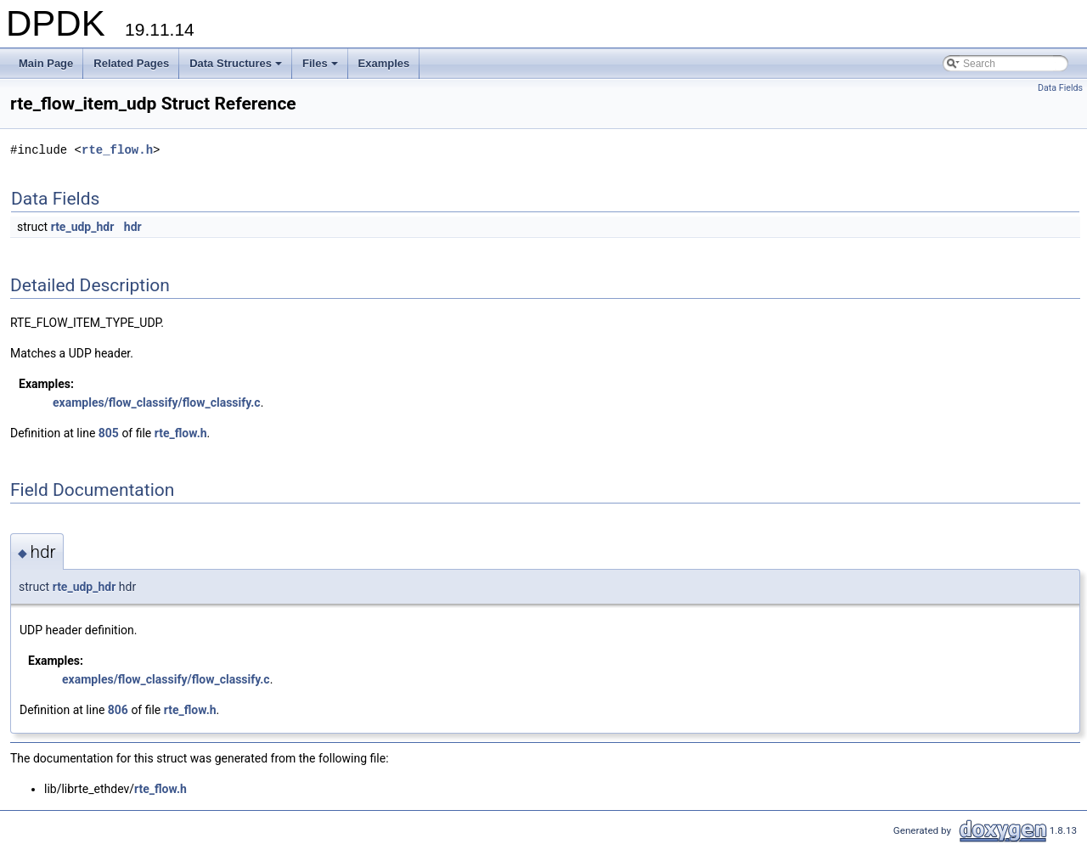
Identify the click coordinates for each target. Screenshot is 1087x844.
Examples (384, 63)
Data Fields (1060, 87)
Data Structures (236, 68)
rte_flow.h (117, 150)
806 (118, 710)
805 (109, 433)
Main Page (46, 63)
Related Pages (131, 63)
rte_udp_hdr (83, 227)
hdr (133, 227)
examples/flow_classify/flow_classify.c (157, 402)
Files (321, 68)
